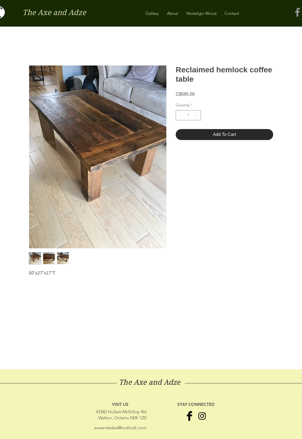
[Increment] (196, 115)
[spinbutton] (188, 115)
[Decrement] (180, 115)
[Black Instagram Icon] (202, 416)
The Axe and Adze (54, 12)
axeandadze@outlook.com (120, 427)
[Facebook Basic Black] (189, 416)
